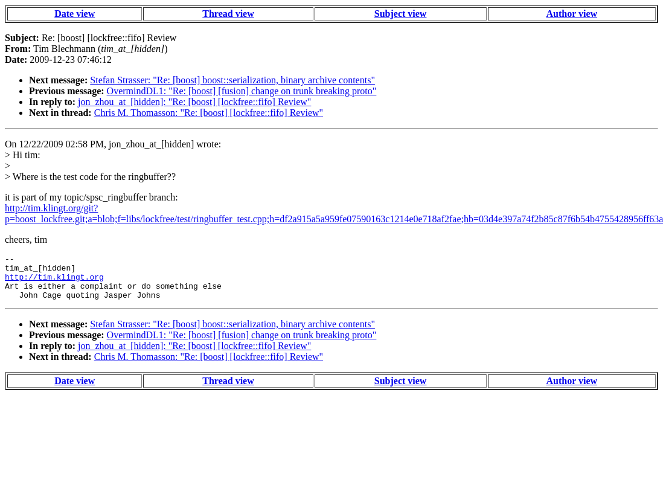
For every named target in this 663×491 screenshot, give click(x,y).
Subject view (400, 13)
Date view (74, 13)
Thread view (228, 13)
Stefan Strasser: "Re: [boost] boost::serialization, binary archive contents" (232, 80)
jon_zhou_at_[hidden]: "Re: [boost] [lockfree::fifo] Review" (194, 102)
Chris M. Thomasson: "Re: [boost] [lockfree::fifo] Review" (208, 113)
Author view (571, 13)
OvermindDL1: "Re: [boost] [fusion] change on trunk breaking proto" (242, 91)
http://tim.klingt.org (54, 282)
